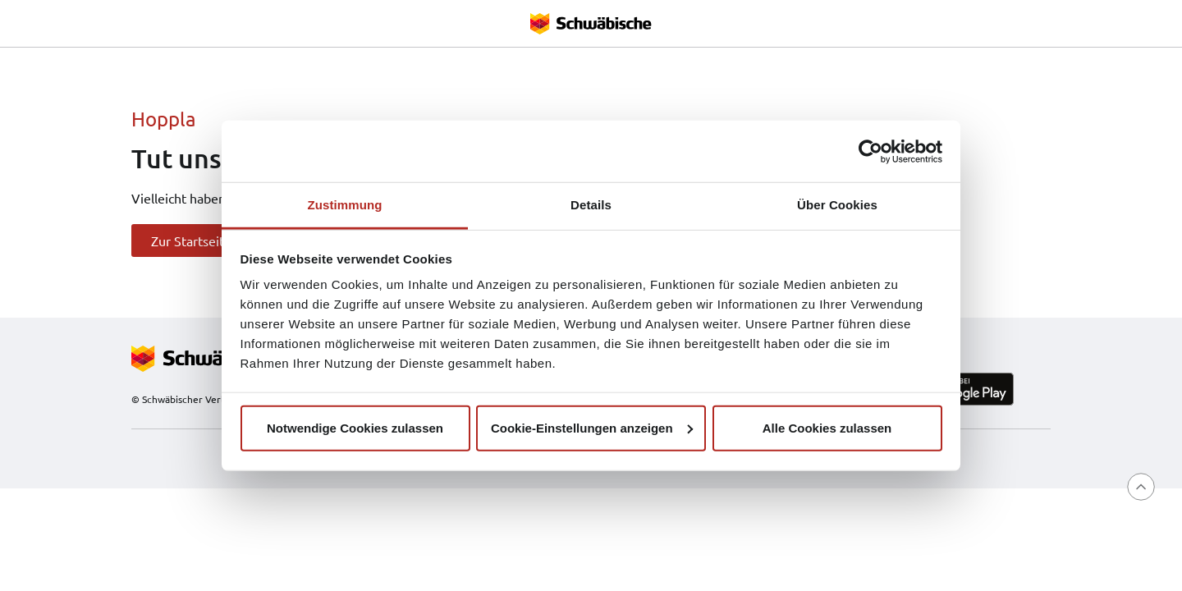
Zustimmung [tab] (345, 205)
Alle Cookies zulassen (827, 427)
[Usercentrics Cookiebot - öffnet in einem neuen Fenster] (870, 151)
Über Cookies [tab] (837, 205)
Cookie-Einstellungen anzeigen (592, 427)
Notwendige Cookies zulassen (355, 427)
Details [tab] (591, 205)
